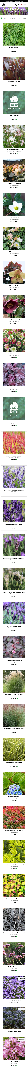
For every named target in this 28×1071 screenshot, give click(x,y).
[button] (24, 4)
